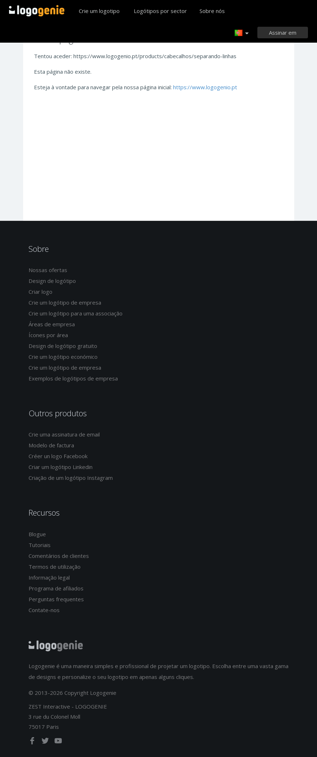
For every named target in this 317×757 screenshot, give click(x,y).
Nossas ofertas (48, 270)
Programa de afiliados (56, 588)
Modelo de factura (51, 445)
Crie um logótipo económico (63, 356)
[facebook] (33, 742)
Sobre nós (212, 10)
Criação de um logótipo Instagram (71, 477)
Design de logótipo (52, 280)
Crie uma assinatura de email (64, 434)
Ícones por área (48, 335)
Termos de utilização (55, 566)
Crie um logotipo (99, 10)
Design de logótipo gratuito (63, 345)
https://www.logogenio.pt (205, 87)
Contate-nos (44, 610)
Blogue (37, 534)
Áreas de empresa (52, 324)
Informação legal (49, 577)
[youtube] (58, 742)
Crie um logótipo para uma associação (76, 313)
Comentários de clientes (59, 555)
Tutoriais (40, 545)
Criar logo (40, 291)
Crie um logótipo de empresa (65, 302)
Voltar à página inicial (36, 11)
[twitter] (46, 742)
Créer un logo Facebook (58, 456)
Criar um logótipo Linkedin (61, 466)
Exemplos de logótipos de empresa (73, 378)
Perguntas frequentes (56, 599)
